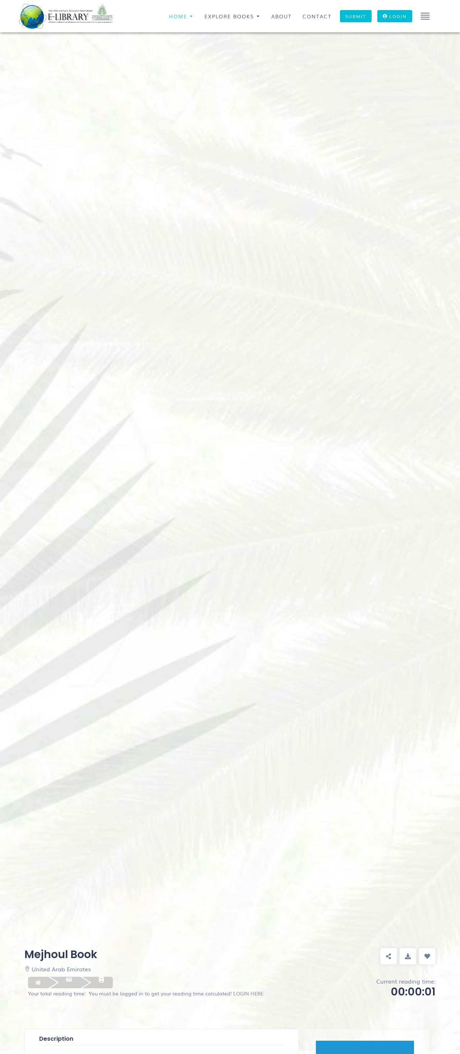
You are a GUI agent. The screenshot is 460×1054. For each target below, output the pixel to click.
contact (317, 16)
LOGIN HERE (248, 993)
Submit (355, 16)
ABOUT (281, 16)
